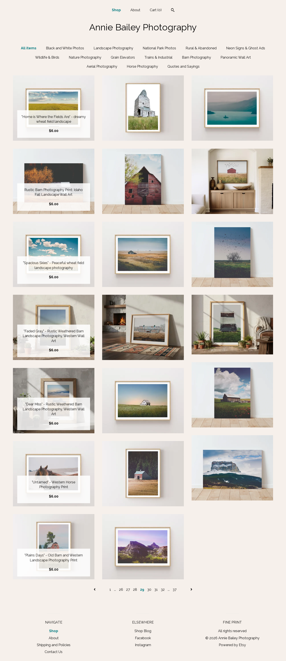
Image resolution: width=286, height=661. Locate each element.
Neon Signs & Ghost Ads (245, 48)
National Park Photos (159, 48)
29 (142, 590)
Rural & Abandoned (201, 48)
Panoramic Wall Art (235, 57)
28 (135, 590)
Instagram (143, 645)
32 (163, 590)
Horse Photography (142, 66)
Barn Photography (196, 57)
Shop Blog (142, 631)
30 (149, 590)
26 (121, 590)
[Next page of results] (191, 590)
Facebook (143, 638)
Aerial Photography (102, 66)
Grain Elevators (123, 57)
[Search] (172, 10)
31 (156, 590)
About (135, 10)
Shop (116, 10)
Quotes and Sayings (183, 66)
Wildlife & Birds (47, 57)
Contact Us (54, 652)
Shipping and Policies (53, 645)
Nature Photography (85, 57)
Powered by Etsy (232, 645)
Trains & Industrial (158, 57)
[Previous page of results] (95, 590)
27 (128, 590)
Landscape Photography (113, 48)
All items (28, 48)
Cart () (156, 10)
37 (175, 590)
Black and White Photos (65, 48)
